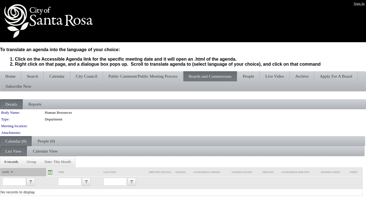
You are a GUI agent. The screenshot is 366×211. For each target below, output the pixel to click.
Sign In (359, 3)
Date (6, 172)
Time (61, 172)
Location (109, 172)
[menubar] (37, 161)
